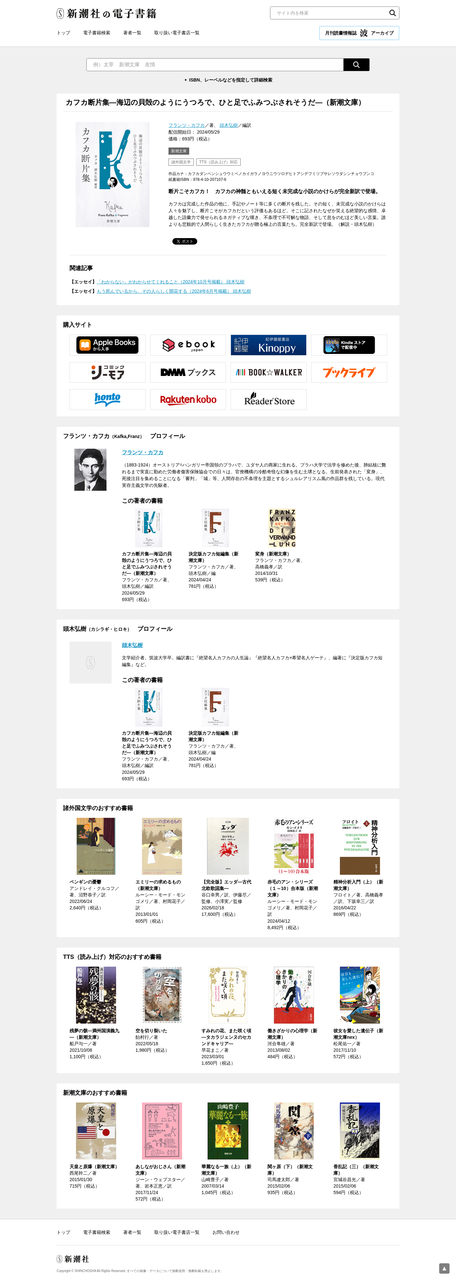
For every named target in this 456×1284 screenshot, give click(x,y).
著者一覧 (132, 32)
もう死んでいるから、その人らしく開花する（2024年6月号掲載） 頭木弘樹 (174, 291)
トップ (63, 32)
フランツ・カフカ (186, 125)
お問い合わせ (226, 1232)
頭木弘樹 (229, 125)
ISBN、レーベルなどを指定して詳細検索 (230, 79)
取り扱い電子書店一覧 (177, 32)
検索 (392, 13)
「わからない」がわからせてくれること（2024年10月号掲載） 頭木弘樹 (170, 281)
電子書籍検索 (96, 32)
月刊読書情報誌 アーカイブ (359, 33)
